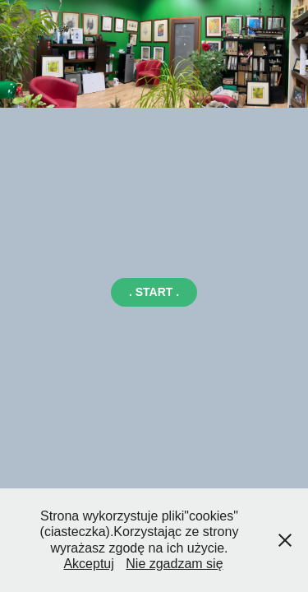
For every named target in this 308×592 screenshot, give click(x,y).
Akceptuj (88, 564)
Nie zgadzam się (174, 564)
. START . (154, 291)
